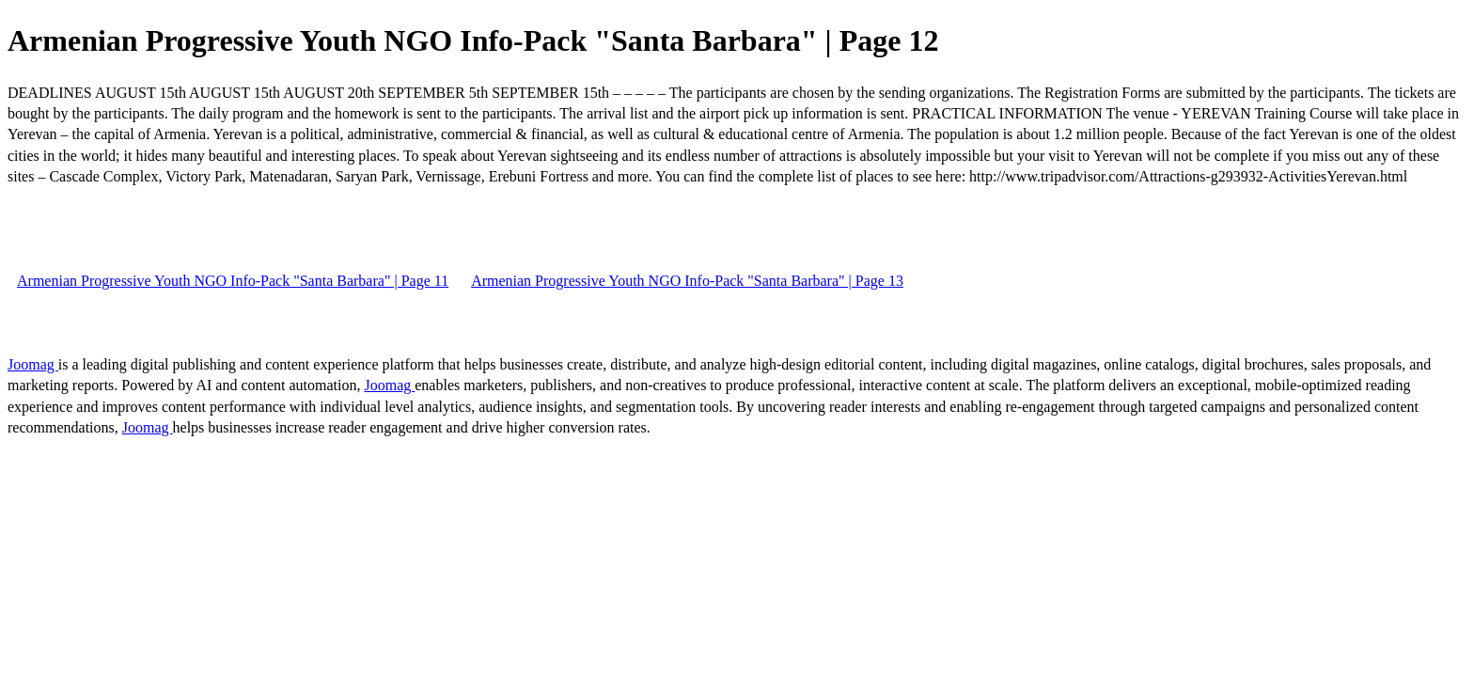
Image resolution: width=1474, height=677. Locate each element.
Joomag (33, 364)
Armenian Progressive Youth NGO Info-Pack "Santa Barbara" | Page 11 (232, 281)
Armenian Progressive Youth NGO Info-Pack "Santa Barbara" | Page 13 (687, 281)
